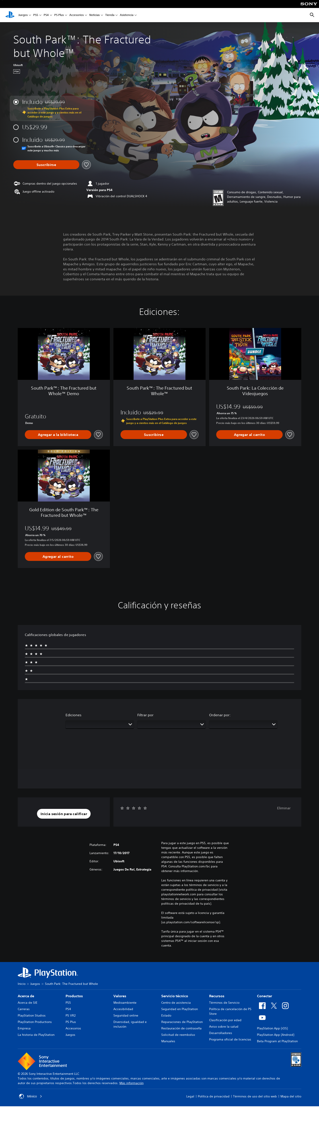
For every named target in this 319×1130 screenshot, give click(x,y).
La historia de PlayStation (36, 1035)
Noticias (94, 15)
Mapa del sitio (290, 1096)
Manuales (168, 1041)
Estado (166, 1015)
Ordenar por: (220, 715)
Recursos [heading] (216, 996)
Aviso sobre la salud (223, 1027)
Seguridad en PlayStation (179, 1009)
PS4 (46, 15)
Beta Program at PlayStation (277, 1041)
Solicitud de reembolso (178, 1035)
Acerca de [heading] (26, 996)
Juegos (23, 15)
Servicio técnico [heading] (174, 996)
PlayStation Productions (35, 1022)
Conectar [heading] (264, 996)
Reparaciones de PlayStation (182, 1022)
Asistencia (126, 15)
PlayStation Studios (32, 1015)
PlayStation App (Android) (275, 1035)
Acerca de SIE (27, 1003)
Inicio (21, 984)
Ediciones (74, 715)
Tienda (109, 15)
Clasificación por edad (225, 1020)
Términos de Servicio (224, 1003)
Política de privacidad (214, 1096)
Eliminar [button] (284, 808)
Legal (190, 1096)
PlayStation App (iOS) (272, 1028)
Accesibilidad (123, 1009)
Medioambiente (124, 1003)
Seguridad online (125, 1015)
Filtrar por (145, 715)
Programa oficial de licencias (230, 1039)
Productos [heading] (74, 996)
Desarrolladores (220, 1033)
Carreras (24, 1009)
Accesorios (76, 15)
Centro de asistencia (176, 1003)
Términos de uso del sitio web (255, 1096)
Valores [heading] (119, 996)
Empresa (24, 1028)
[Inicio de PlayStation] (10, 15)
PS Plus (59, 15)
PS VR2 (71, 1015)
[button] (63, 814)
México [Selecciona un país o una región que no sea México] (30, 1096)
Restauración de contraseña (181, 1028)
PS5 (35, 15)
